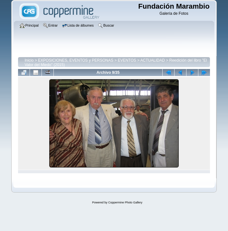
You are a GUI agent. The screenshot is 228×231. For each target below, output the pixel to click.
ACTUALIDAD (152, 60)
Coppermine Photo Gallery (125, 202)
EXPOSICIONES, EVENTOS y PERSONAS (75, 60)
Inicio (28, 60)
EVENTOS (127, 60)
